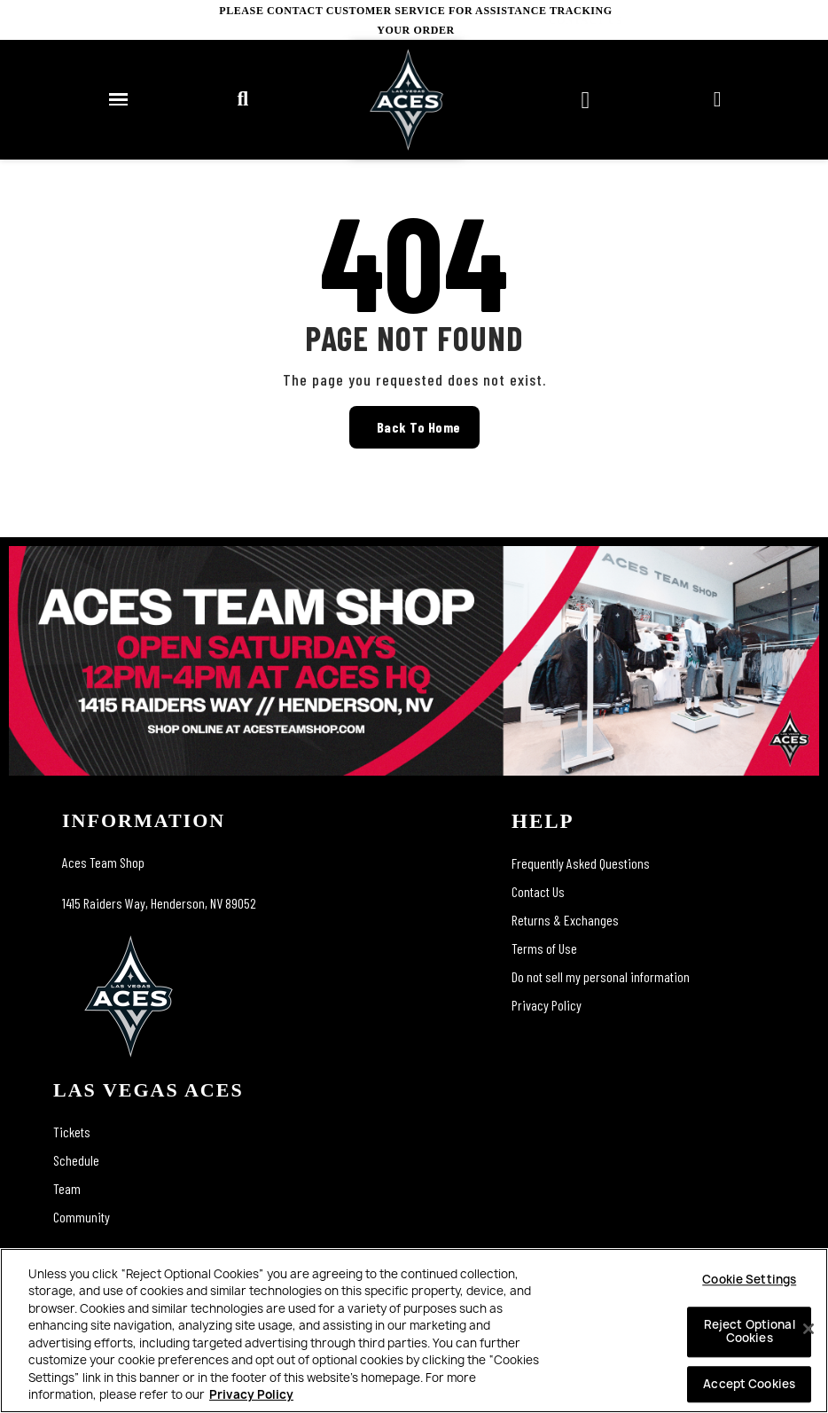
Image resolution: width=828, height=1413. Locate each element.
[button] (242, 99)
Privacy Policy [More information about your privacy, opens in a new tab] (251, 1394)
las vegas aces (148, 1090)
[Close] (808, 1328)
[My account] (717, 99)
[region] (414, 1330)
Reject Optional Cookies (749, 1331)
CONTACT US (791, 20)
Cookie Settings (749, 1279)
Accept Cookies (749, 1384)
